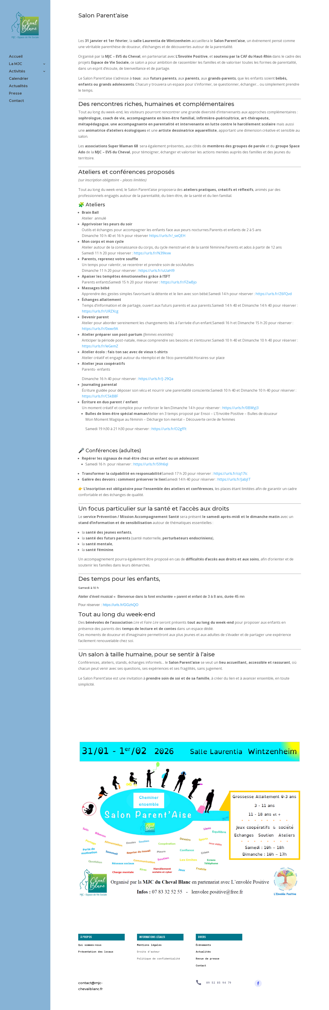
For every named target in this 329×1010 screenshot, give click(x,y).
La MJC (15, 64)
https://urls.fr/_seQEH (167, 235)
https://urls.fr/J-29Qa (155, 378)
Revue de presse (207, 958)
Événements (203, 945)
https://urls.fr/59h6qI (150, 464)
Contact (16, 101)
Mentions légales (149, 945)
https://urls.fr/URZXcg (100, 311)
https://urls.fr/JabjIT (234, 479)
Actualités (18, 86)
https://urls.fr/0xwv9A (100, 328)
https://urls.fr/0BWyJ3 (240, 407)
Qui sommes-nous (89, 945)
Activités (17, 71)
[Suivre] (258, 983)
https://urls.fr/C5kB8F (100, 396)
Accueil (16, 57)
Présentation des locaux (95, 951)
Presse (15, 93)
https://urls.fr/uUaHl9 (156, 270)
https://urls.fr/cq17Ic (230, 473)
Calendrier (18, 79)
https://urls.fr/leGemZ (100, 346)
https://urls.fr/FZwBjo (179, 282)
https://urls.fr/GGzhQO (120, 605)
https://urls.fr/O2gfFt (168, 428)
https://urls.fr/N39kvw (152, 253)
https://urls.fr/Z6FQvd (273, 293)
